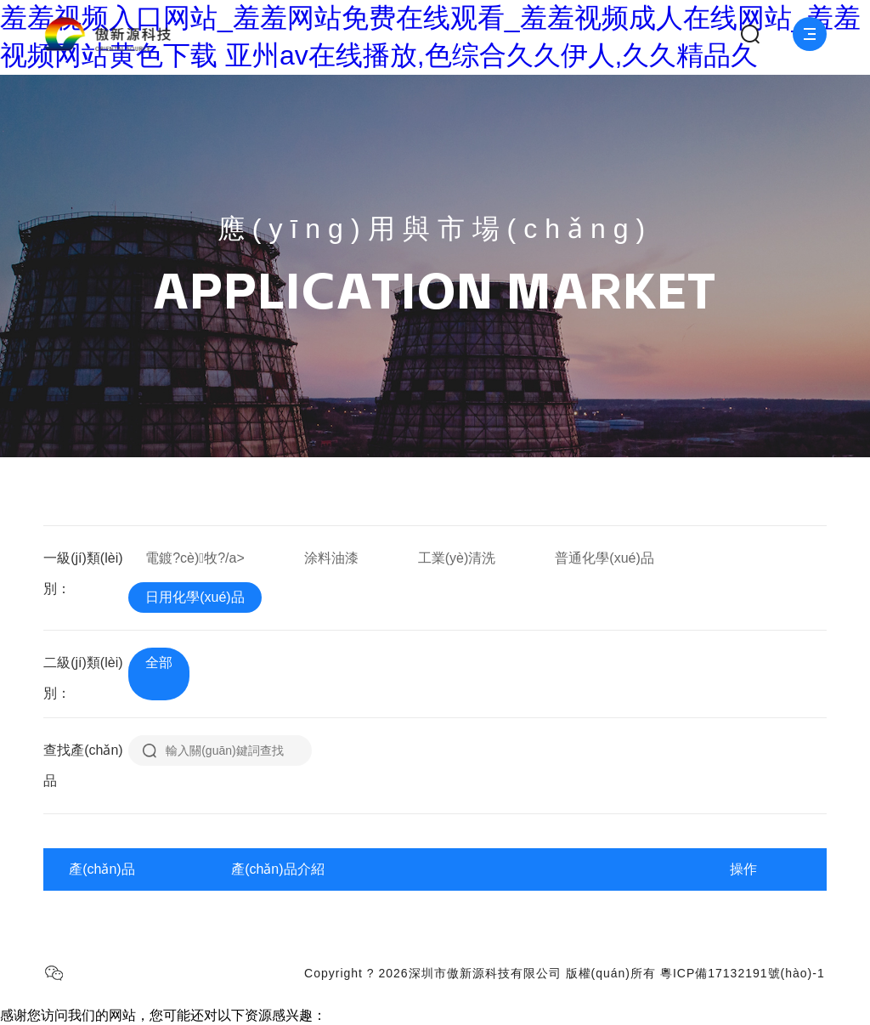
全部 (158, 662)
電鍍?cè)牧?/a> (195, 558)
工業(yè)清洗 (457, 558)
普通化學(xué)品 (604, 558)
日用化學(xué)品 (194, 597)
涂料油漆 (331, 558)
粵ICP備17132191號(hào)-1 (742, 973)
